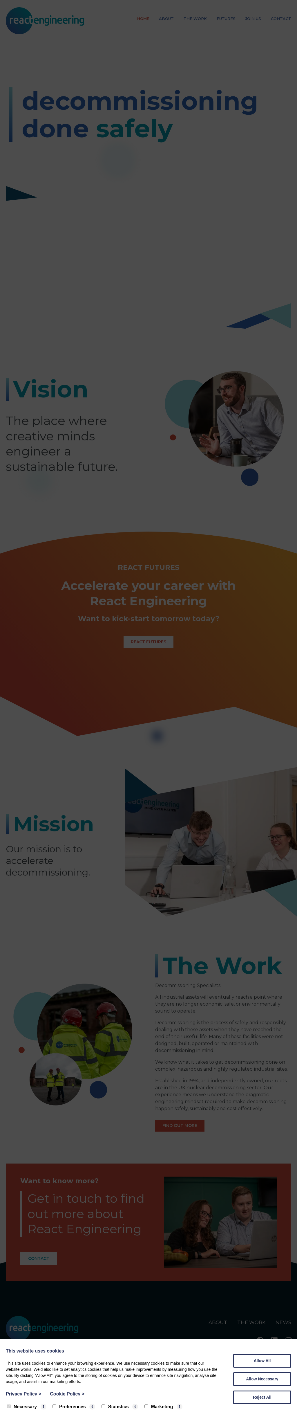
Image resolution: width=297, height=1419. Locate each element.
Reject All (262, 1397)
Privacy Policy (23, 1393)
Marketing (158, 1406)
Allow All (262, 1360)
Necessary (22, 1406)
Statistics (115, 1406)
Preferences (69, 1406)
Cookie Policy (67, 1393)
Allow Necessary (262, 1379)
